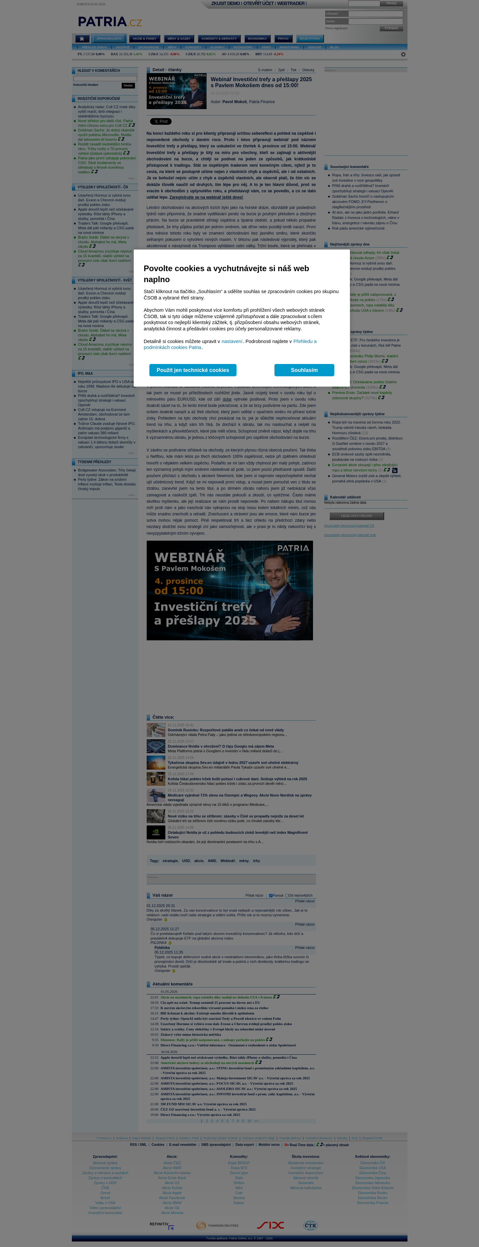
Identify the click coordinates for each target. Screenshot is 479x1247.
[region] (242, 318)
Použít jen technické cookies (193, 370)
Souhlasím (304, 370)
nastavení (232, 341)
